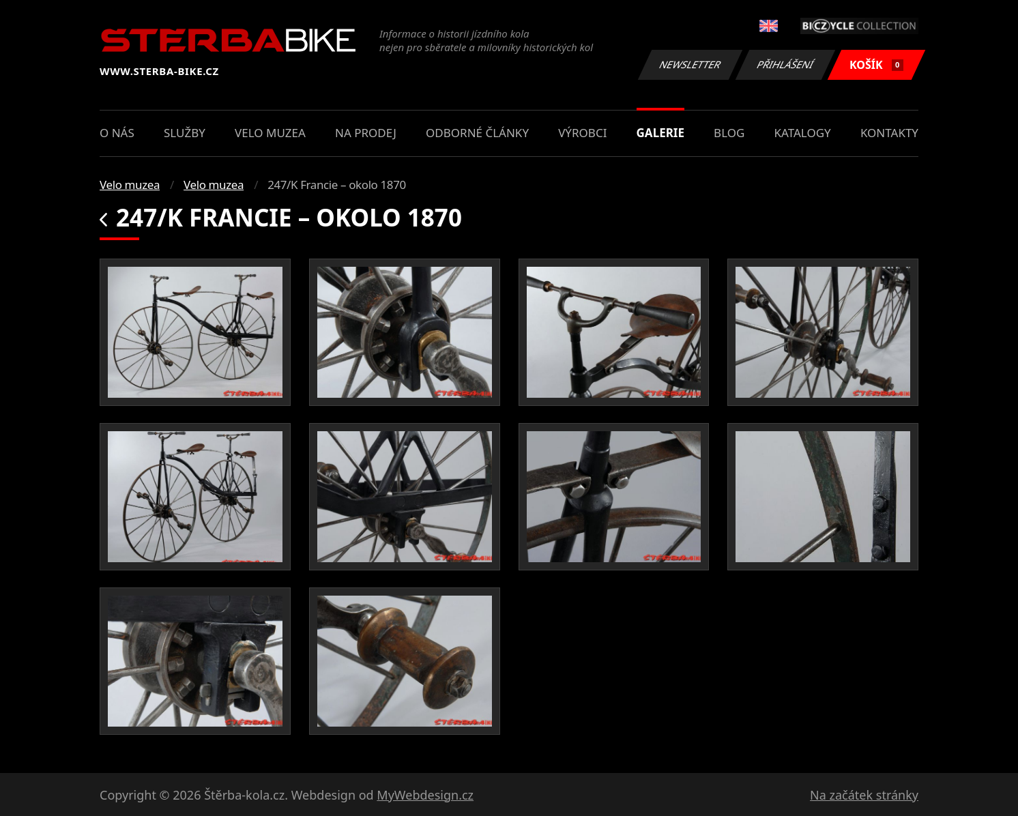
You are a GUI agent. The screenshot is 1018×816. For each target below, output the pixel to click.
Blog (729, 133)
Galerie (660, 133)
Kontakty (889, 133)
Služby (184, 133)
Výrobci (582, 133)
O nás (117, 133)
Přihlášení (785, 64)
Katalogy (802, 133)
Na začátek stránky (864, 795)
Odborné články (477, 133)
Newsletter (689, 64)
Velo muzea (270, 133)
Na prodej (365, 133)
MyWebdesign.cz (425, 795)
